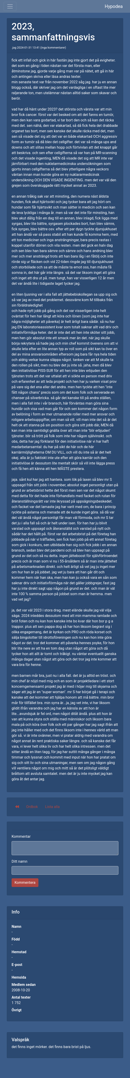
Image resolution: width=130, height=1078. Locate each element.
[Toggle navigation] (10, 6)
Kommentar (21, 836)
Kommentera (25, 882)
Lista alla (52, 807)
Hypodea (114, 6)
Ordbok (32, 807)
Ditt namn (19, 861)
